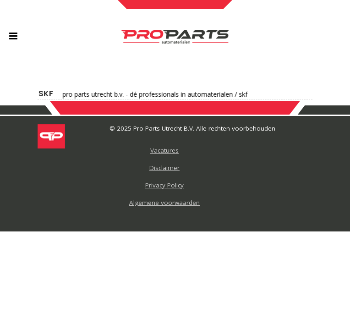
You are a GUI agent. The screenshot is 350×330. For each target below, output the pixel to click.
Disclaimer (164, 168)
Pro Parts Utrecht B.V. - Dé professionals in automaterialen (145, 94)
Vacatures (164, 150)
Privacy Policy (164, 185)
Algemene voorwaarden (164, 202)
